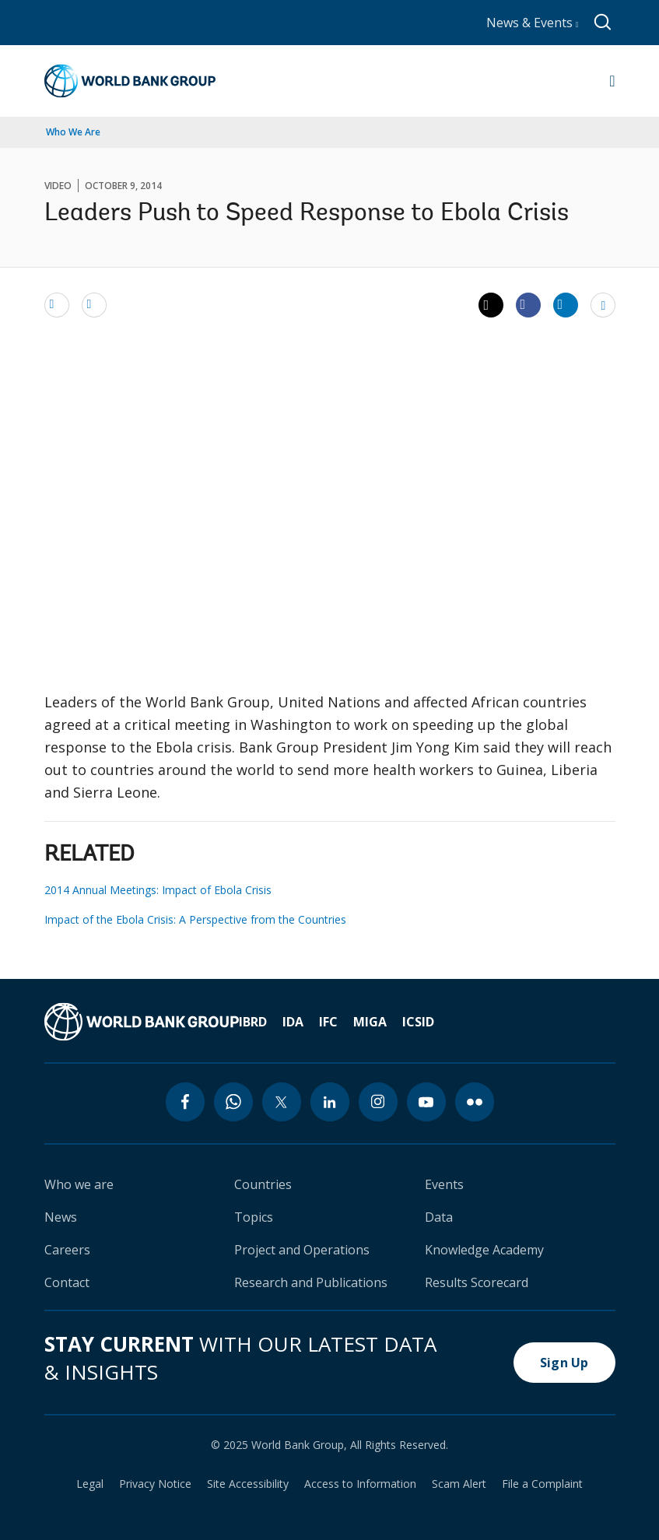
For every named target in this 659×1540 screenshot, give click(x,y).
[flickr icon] (474, 1101)
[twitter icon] (281, 1101)
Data (439, 1217)
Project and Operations (302, 1249)
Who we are (79, 1184)
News (60, 1217)
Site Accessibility (248, 1484)
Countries (263, 1184)
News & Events (532, 22)
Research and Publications (310, 1282)
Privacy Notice (155, 1484)
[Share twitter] (491, 305)
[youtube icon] (426, 1101)
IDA (292, 1022)
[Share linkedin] (565, 304)
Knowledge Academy (484, 1249)
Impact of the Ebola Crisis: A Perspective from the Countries (195, 919)
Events (444, 1184)
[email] (56, 304)
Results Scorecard (476, 1282)
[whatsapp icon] (233, 1101)
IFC (328, 1022)
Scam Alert (459, 1484)
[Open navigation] (612, 81)
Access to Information (360, 1484)
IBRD (253, 1022)
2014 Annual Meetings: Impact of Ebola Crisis (158, 889)
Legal (89, 1484)
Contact (66, 1282)
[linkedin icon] (329, 1101)
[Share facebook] (528, 304)
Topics (253, 1217)
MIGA (370, 1022)
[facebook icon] (185, 1101)
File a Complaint (542, 1484)
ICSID (418, 1022)
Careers (67, 1249)
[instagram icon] (378, 1101)
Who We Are (73, 132)
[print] (94, 304)
